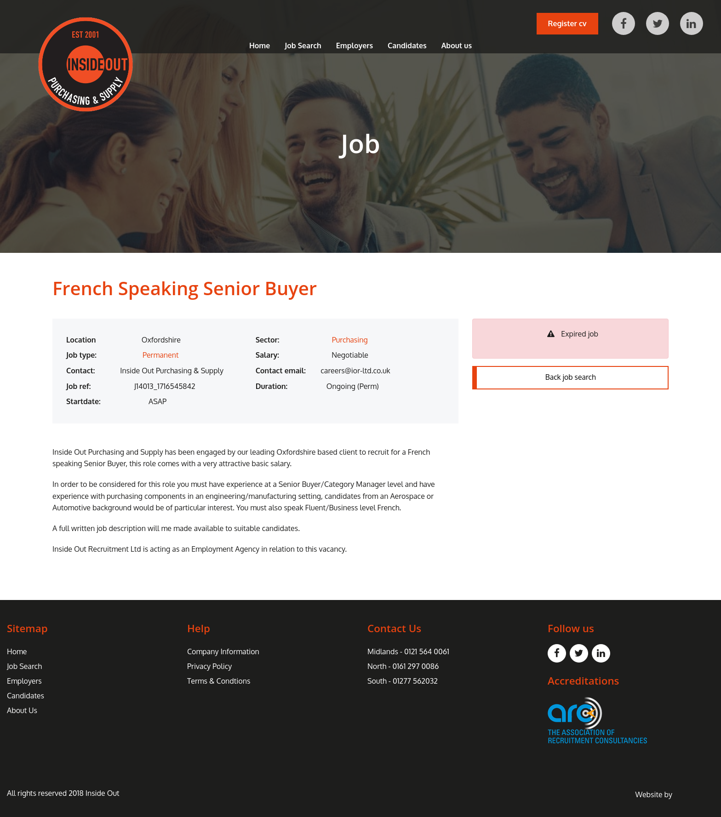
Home (259, 46)
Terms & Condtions (218, 681)
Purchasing (350, 339)
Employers (354, 46)
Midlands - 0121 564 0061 (408, 651)
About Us (22, 710)
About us (456, 46)
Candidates (407, 46)
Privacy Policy (209, 666)
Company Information (223, 651)
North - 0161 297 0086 (403, 666)
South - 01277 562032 (402, 681)
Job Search (303, 46)
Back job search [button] (570, 378)
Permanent (161, 355)
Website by (674, 794)
